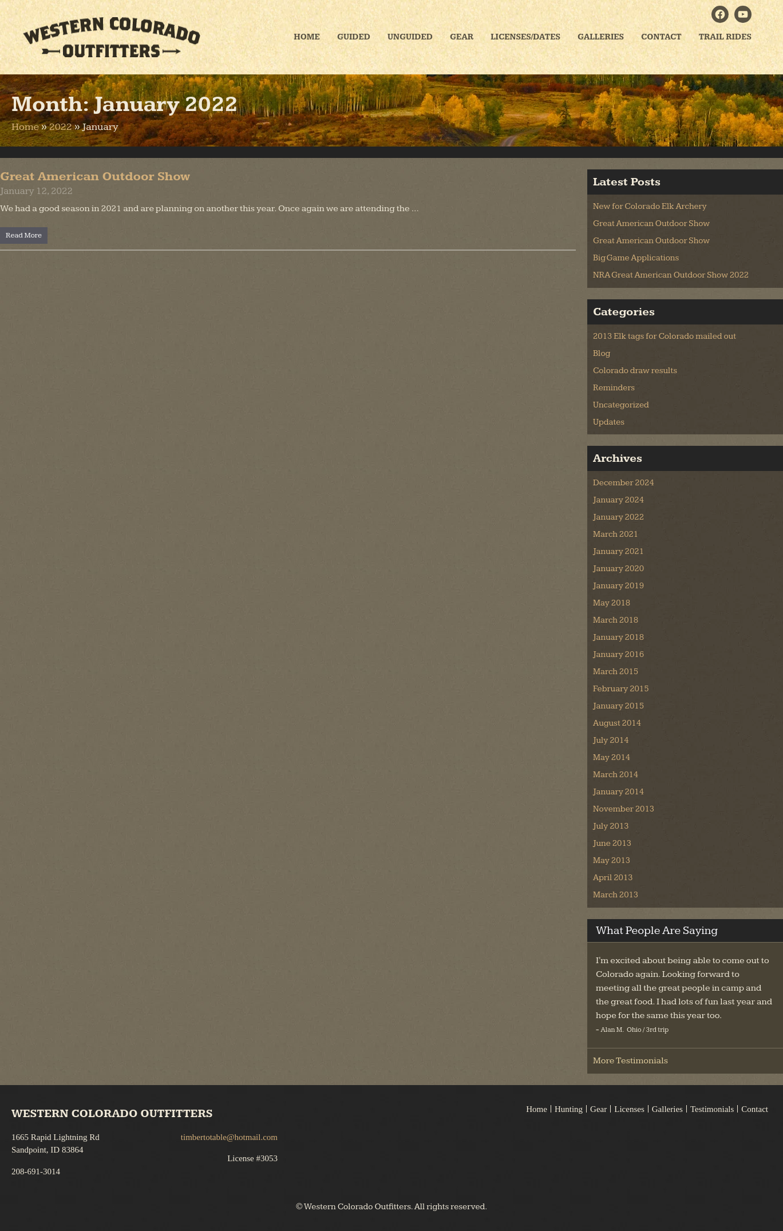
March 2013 (615, 895)
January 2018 (618, 637)
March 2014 (615, 774)
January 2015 (618, 706)
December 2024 (623, 483)
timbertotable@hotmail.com (229, 1137)
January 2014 (618, 792)
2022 (60, 127)
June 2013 (612, 843)
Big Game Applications (636, 258)
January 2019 (618, 586)
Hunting (569, 1109)
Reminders (614, 388)
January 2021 (618, 551)
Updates (608, 422)
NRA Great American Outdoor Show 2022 (671, 275)
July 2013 (611, 826)
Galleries (601, 37)
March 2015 (615, 671)
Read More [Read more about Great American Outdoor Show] (24, 235)
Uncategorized (621, 405)
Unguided (410, 37)
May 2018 (611, 603)
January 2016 (618, 654)
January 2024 (618, 500)
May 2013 (611, 860)
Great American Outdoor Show (95, 176)
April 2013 (613, 877)
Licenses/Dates (525, 37)
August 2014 (617, 723)
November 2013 (623, 809)
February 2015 (621, 689)
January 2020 (618, 568)
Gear (461, 37)
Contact (661, 37)
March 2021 (615, 534)
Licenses (629, 1109)
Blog (601, 353)
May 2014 (611, 757)
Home (307, 37)
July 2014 (611, 740)
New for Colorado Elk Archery (650, 206)
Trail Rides (725, 37)
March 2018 (615, 620)
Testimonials (712, 1109)
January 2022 (618, 517)
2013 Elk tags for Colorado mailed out (664, 336)
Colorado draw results (635, 370)
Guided (353, 37)
